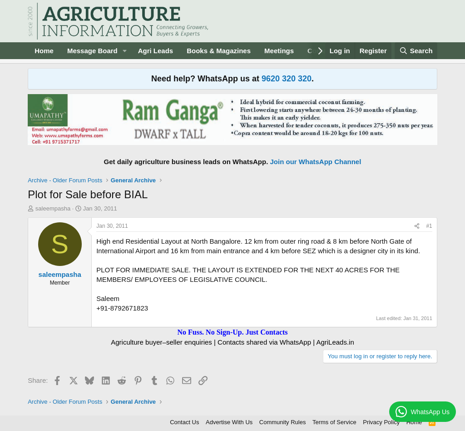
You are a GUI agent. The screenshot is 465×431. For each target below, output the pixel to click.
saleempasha (52, 208)
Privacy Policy (381, 422)
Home (44, 51)
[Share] (417, 226)
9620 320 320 (287, 78)
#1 (429, 226)
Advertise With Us (229, 422)
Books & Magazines (219, 51)
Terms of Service (334, 422)
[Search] (416, 50)
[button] (125, 50)
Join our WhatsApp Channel (315, 161)
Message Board (92, 51)
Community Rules (282, 422)
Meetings (279, 51)
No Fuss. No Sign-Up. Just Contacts (232, 332)
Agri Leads (155, 51)
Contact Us (184, 422)
